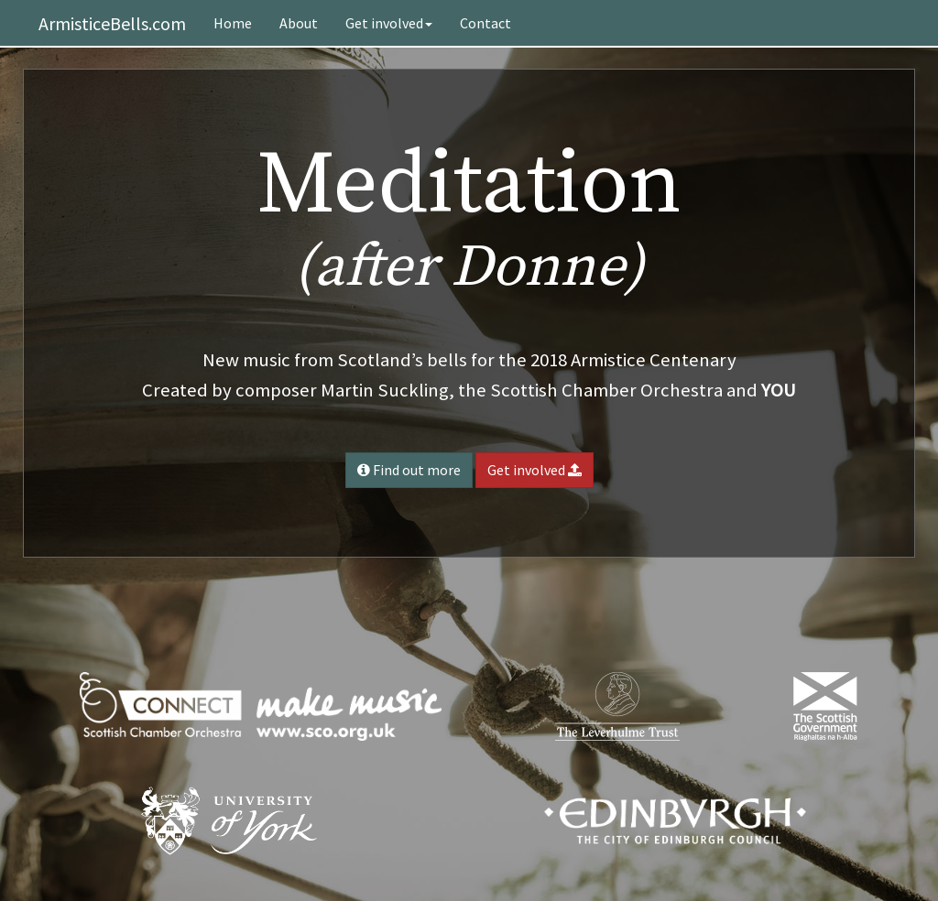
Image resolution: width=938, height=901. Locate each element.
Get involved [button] (534, 470)
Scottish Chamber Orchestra (606, 390)
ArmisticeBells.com (112, 23)
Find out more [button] (409, 470)
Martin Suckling (385, 390)
